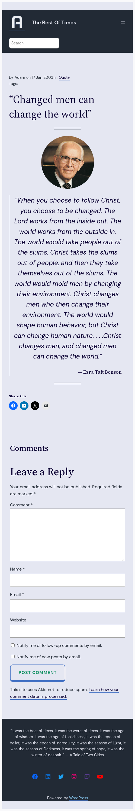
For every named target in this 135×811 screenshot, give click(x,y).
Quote (64, 77)
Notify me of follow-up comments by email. (59, 645)
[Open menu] (123, 22)
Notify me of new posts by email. (49, 657)
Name (17, 569)
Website (18, 620)
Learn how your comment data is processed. (64, 693)
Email (17, 594)
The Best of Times (54, 22)
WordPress (78, 798)
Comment (21, 505)
